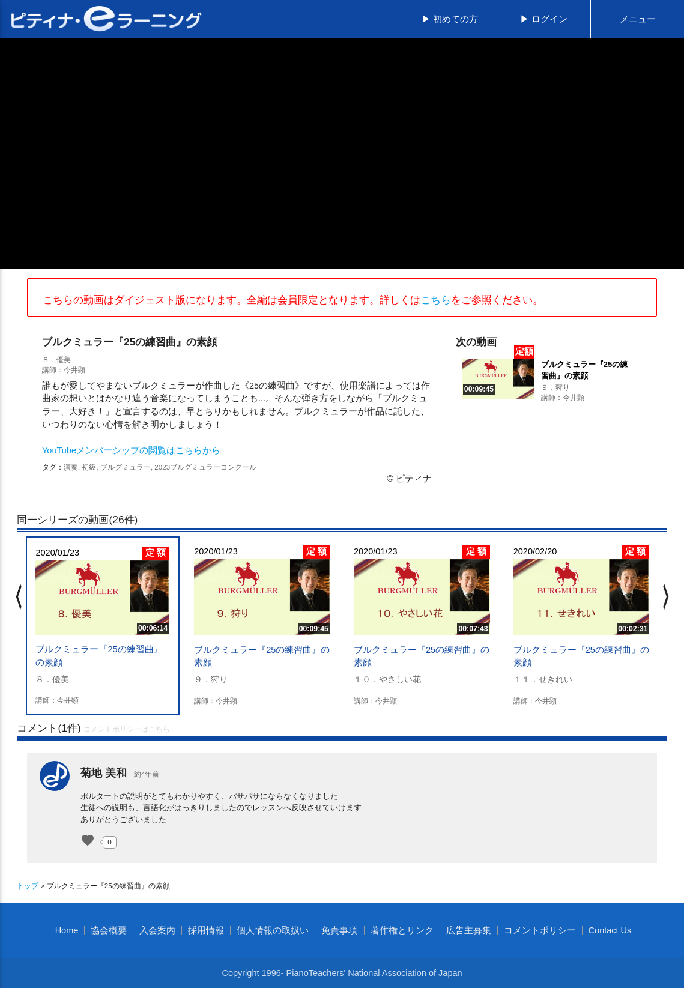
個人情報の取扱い (273, 930)
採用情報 (206, 930)
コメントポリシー (540, 930)
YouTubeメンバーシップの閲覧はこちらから (131, 450)
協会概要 (109, 930)
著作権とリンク (402, 930)
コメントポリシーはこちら (126, 729)
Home (67, 930)
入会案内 (157, 930)
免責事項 (339, 930)
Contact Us (610, 930)
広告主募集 (468, 930)
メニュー (638, 19)
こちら (435, 300)
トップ (27, 886)
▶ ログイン (543, 19)
